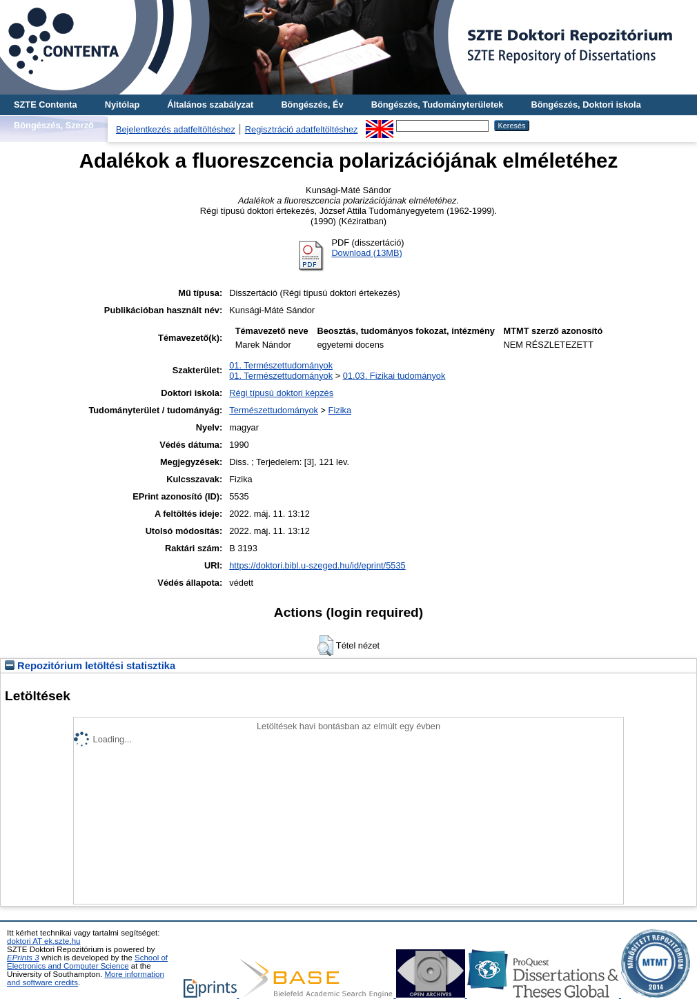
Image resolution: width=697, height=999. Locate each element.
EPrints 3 (23, 957)
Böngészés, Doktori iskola (585, 104)
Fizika (339, 410)
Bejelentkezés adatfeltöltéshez (175, 129)
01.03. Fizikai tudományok (394, 375)
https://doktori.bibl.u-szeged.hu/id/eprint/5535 (317, 565)
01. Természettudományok (281, 365)
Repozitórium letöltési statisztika (90, 665)
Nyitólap (122, 104)
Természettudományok (273, 410)
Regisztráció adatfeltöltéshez (301, 129)
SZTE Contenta (45, 104)
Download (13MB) (366, 253)
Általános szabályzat (210, 104)
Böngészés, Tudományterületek (437, 104)
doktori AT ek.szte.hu (43, 941)
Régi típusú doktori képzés (281, 393)
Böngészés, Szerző (54, 125)
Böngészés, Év (312, 104)
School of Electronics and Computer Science (87, 961)
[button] (325, 645)
